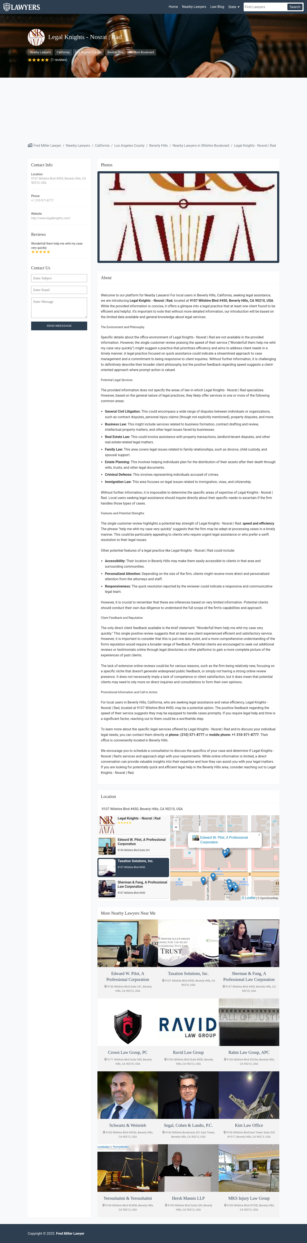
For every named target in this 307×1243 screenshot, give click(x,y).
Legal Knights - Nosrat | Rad (255, 146)
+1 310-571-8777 (42, 200)
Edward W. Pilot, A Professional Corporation (224, 840)
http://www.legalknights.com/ (51, 218)
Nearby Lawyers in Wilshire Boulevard (201, 146)
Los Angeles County (88, 52)
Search (295, 7)
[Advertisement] (153, 109)
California (63, 52)
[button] (224, 853)
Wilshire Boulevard (141, 52)
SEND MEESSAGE (59, 325)
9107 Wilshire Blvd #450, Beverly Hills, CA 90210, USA (58, 180)
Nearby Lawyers (194, 7)
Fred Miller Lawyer (47, 146)
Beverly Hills (115, 52)
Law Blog (217, 7)
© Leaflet (248, 898)
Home (173, 7)
